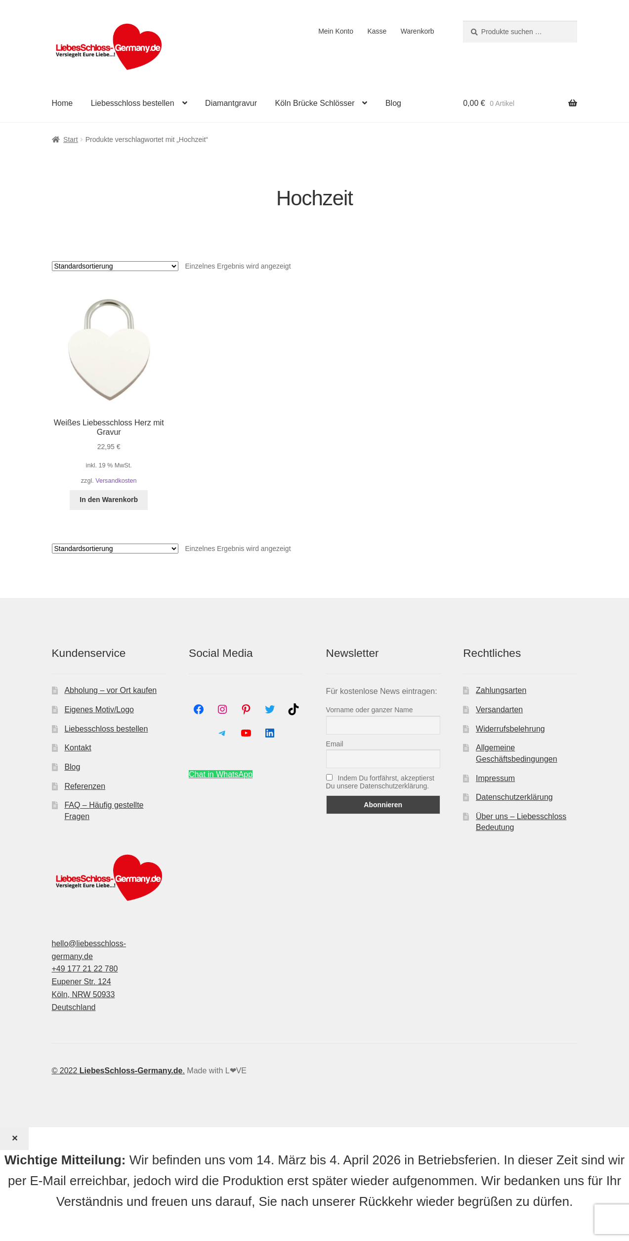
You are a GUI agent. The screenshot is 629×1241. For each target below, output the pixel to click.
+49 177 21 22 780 (85, 969)
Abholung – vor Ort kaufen (110, 690)
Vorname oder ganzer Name (369, 710)
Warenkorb (417, 31)
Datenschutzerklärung (514, 797)
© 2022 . (118, 1070)
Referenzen (84, 786)
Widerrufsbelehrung (510, 729)
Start (70, 139)
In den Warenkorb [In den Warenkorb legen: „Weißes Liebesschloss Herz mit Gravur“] (109, 500)
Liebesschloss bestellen (132, 103)
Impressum (495, 778)
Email (334, 744)
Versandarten (499, 709)
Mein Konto (335, 31)
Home (62, 103)
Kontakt (77, 747)
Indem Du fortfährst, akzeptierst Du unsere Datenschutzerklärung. (380, 782)
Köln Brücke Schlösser (315, 103)
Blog (393, 103)
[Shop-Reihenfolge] (115, 266)
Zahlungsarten (501, 690)
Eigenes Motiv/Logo (99, 709)
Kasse (376, 31)
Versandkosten (115, 480)
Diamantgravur (231, 103)
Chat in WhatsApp (220, 774)
